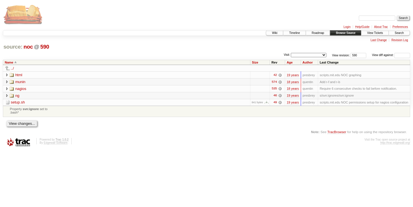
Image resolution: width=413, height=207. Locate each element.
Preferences (400, 26)
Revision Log (399, 40)
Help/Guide (362, 26)
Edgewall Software (55, 143)
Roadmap (318, 32)
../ (12, 68)
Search (399, 32)
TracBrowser (336, 132)
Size (255, 62)
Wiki (274, 32)
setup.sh (18, 102)
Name (9, 62)
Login (347, 26)
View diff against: (391, 55)
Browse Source (345, 32)
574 (274, 82)
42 (275, 75)
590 (44, 47)
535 (274, 89)
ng (17, 95)
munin (20, 82)
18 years (293, 82)
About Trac (381, 26)
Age (290, 62)
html (18, 75)
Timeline (294, 32)
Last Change (379, 40)
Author (308, 62)
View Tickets (375, 32)
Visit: (287, 54)
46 (275, 95)
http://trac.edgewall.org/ (395, 143)
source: (12, 47)
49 (275, 102)
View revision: (341, 55)
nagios (20, 89)
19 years (293, 75)
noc (28, 47)
